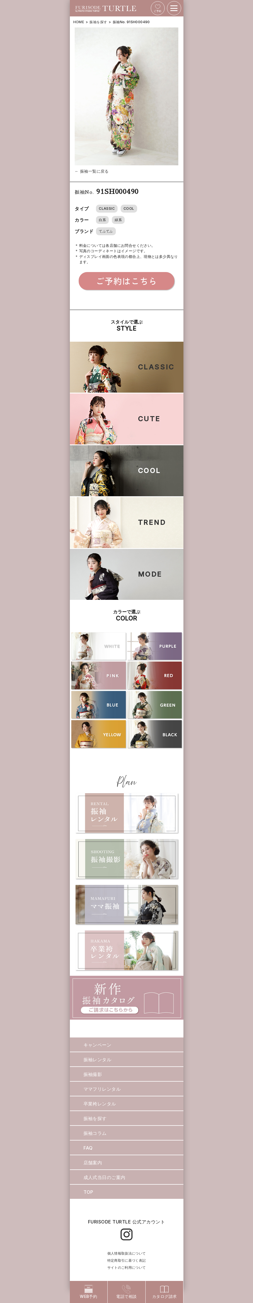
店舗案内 (92, 1162)
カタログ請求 (164, 1292)
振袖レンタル (97, 1059)
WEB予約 (88, 1292)
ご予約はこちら (126, 281)
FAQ (88, 1148)
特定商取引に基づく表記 (126, 1260)
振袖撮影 (92, 1074)
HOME (78, 22)
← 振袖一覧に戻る (92, 171)
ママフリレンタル (102, 1089)
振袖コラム (95, 1133)
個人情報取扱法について (126, 1253)
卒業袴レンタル (99, 1104)
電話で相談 (126, 1292)
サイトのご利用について (126, 1267)
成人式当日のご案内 (104, 1177)
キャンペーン (97, 1045)
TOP (88, 1192)
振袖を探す (98, 22)
